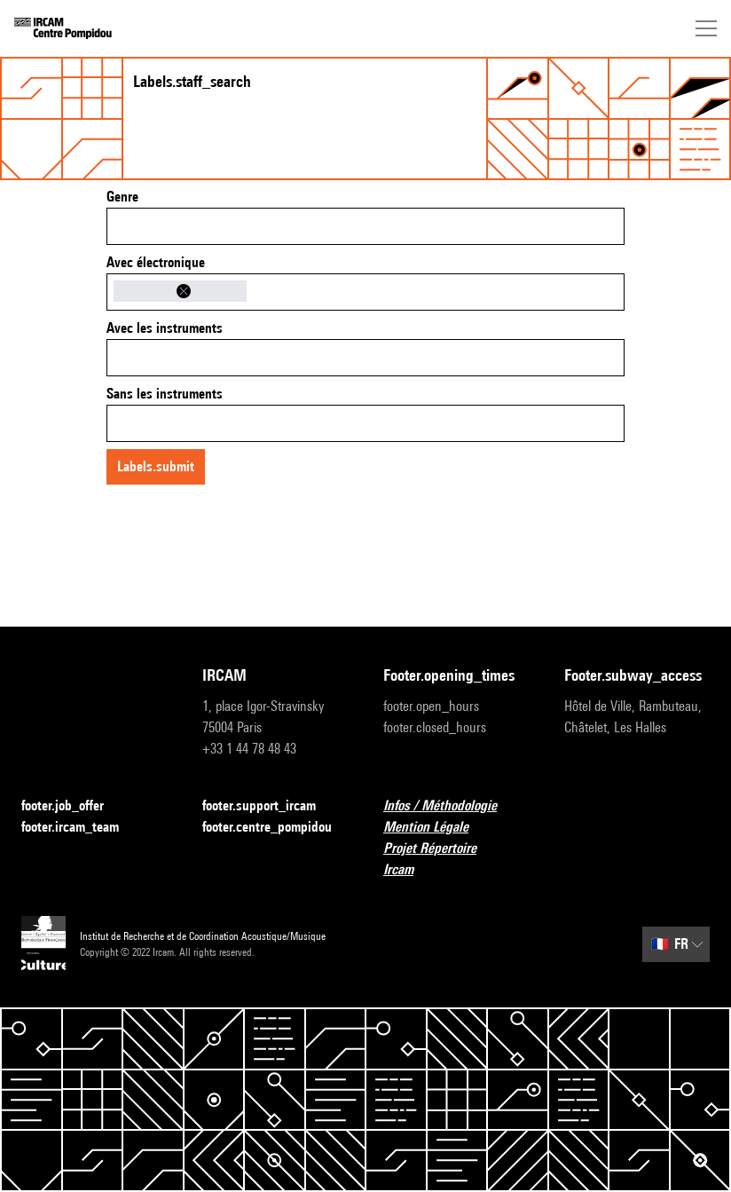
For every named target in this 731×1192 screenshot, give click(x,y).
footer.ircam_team (80, 827)
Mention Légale (436, 827)
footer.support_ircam (269, 806)
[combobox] (365, 226)
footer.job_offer (73, 806)
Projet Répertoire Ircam (456, 859)
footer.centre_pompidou (275, 827)
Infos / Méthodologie (450, 806)
